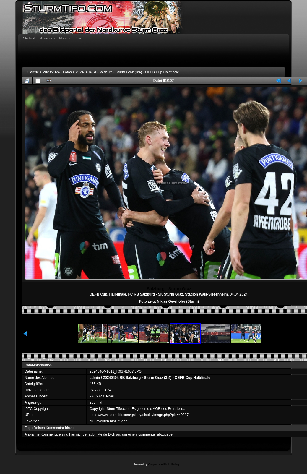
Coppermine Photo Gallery (163, 464)
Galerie (33, 72)
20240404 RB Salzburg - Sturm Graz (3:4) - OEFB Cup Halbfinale (127, 72)
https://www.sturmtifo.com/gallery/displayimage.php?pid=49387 (139, 415)
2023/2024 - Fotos (57, 72)
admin (95, 378)
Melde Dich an (109, 434)
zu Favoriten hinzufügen (108, 421)
